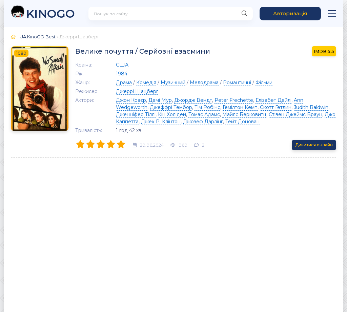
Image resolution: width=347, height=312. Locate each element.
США (122, 65)
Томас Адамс (204, 114)
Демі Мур (160, 100)
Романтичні (237, 82)
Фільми (264, 82)
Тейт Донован (242, 121)
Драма (124, 82)
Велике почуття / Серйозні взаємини (142, 51)
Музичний (173, 82)
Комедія (146, 82)
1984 (121, 74)
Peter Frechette (234, 100)
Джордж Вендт (193, 100)
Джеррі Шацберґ (137, 91)
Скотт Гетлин (275, 107)
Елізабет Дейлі (273, 100)
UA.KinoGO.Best (38, 36)
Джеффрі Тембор (171, 107)
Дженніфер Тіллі (136, 114)
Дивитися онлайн (314, 144)
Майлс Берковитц (244, 114)
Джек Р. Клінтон (161, 121)
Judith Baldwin (311, 107)
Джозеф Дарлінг (203, 121)
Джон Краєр (131, 100)
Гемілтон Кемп (240, 107)
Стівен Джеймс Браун (295, 114)
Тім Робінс (207, 107)
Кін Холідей (172, 114)
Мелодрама (204, 82)
